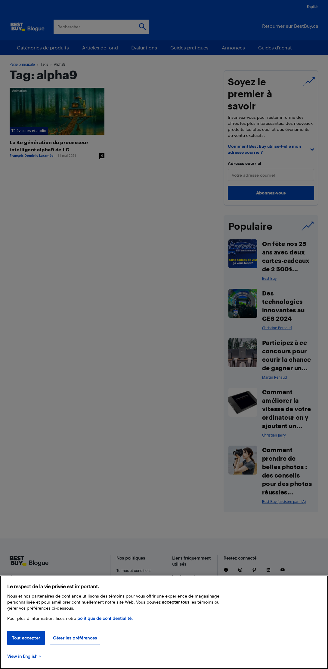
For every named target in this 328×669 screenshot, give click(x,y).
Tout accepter (26, 637)
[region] (164, 622)
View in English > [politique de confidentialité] (24, 656)
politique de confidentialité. (105, 618)
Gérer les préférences (75, 637)
